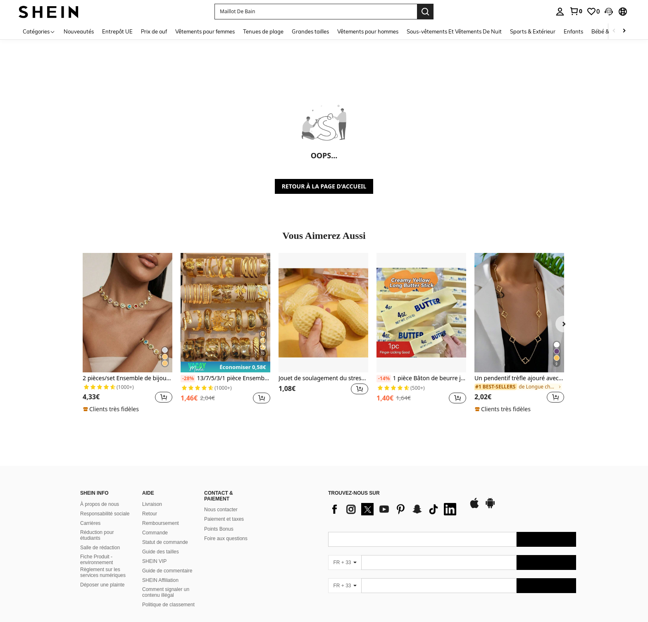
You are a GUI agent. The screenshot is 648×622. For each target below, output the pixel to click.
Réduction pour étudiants (97, 535)
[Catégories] (39, 31)
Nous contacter (221, 509)
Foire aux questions (226, 538)
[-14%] (383, 378)
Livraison (152, 504)
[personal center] (560, 12)
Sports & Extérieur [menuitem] (532, 31)
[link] (575, 11)
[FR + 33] (344, 562)
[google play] (490, 507)
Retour (149, 514)
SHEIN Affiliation (160, 580)
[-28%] (188, 378)
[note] (112, 409)
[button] (315, 11)
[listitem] (127, 333)
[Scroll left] (614, 31)
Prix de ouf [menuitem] (154, 31)
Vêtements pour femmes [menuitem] (205, 31)
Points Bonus (218, 529)
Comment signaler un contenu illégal (165, 592)
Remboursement (160, 523)
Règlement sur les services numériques (103, 572)
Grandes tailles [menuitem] (310, 31)
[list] (394, 509)
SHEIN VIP (154, 561)
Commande (155, 533)
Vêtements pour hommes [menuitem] (367, 31)
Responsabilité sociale (104, 514)
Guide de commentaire (167, 571)
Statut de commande (165, 542)
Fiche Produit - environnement (96, 559)
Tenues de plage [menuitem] (263, 31)
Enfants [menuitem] (573, 31)
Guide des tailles (160, 552)
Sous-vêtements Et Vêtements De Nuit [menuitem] (454, 31)
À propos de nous (99, 504)
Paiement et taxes (224, 519)
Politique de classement (168, 605)
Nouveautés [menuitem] (79, 31)
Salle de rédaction (100, 548)
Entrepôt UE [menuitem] (117, 31)
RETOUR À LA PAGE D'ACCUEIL (324, 186)
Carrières (90, 523)
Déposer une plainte (102, 585)
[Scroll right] (624, 31)
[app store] (474, 507)
